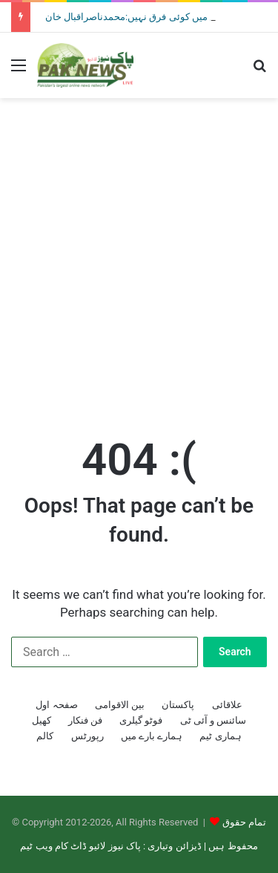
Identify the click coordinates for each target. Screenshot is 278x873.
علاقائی (227, 704)
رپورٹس (87, 735)
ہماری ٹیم (220, 735)
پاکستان (178, 704)
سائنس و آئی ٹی (213, 720)
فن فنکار (85, 720)
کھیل (41, 720)
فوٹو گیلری (140, 720)
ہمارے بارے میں (151, 735)
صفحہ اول (56, 704)
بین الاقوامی (120, 704)
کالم (44, 735)
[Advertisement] (139, 252)
